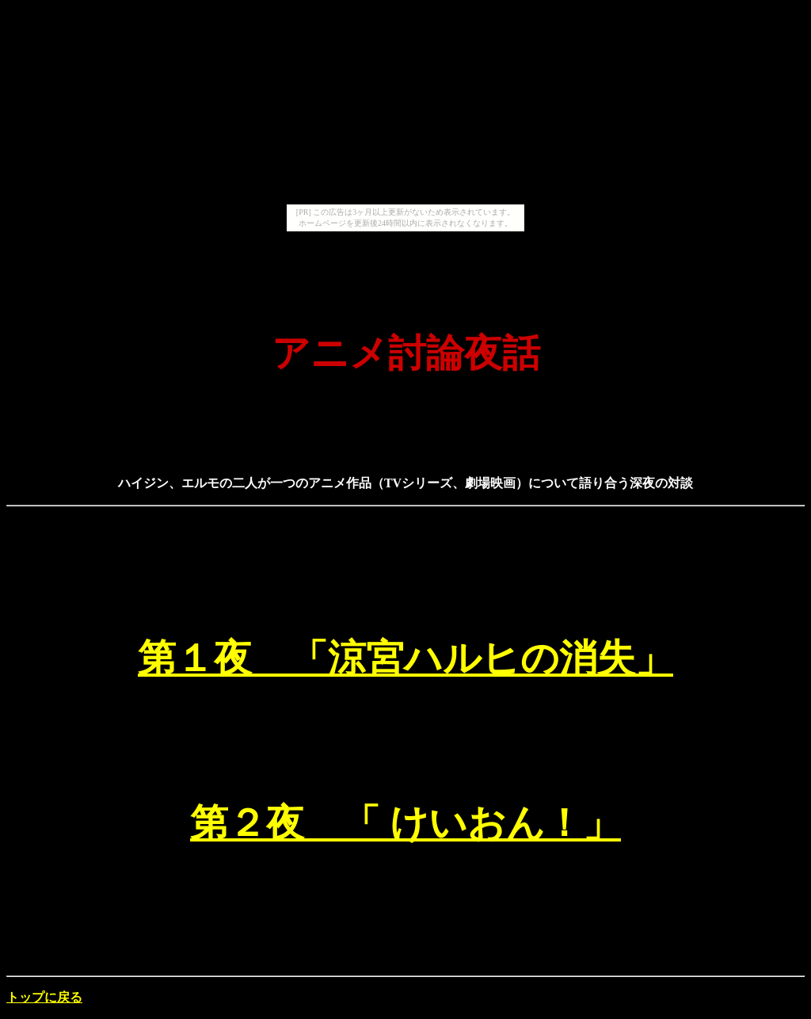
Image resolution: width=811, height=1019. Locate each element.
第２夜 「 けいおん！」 (405, 823)
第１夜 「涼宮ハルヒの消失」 (405, 658)
